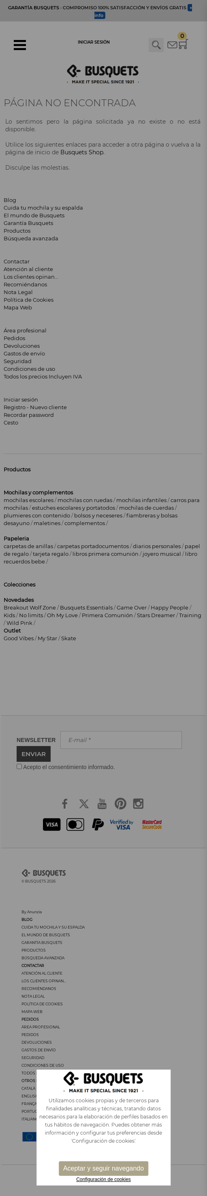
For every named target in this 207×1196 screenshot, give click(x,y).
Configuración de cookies (103, 1179)
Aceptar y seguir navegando (103, 1168)
